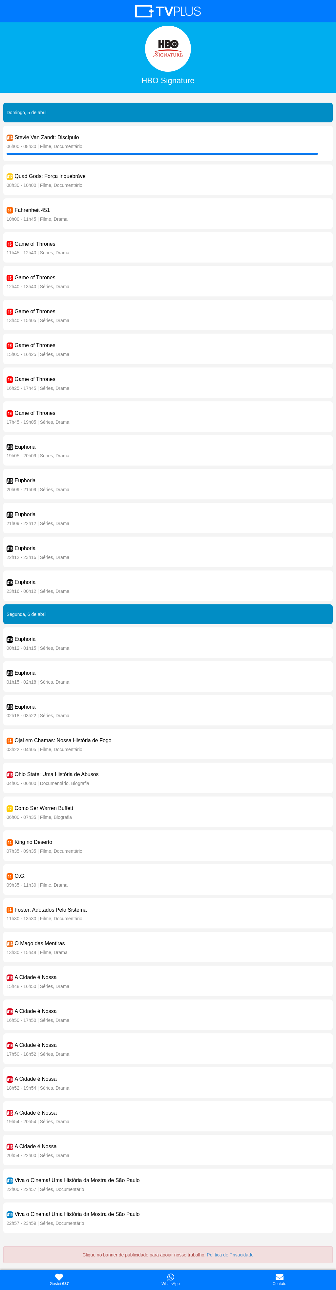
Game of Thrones (34, 244)
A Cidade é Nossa (35, 977)
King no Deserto (33, 842)
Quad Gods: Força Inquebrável (50, 176)
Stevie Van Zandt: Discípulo (46, 137)
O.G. (20, 876)
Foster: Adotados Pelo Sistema (50, 910)
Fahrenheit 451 (32, 210)
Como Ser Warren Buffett (43, 808)
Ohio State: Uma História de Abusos (56, 774)
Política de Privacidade (230, 1254)
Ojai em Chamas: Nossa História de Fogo (62, 740)
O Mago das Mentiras (39, 943)
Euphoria (24, 447)
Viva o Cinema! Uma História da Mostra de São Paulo (76, 1180)
